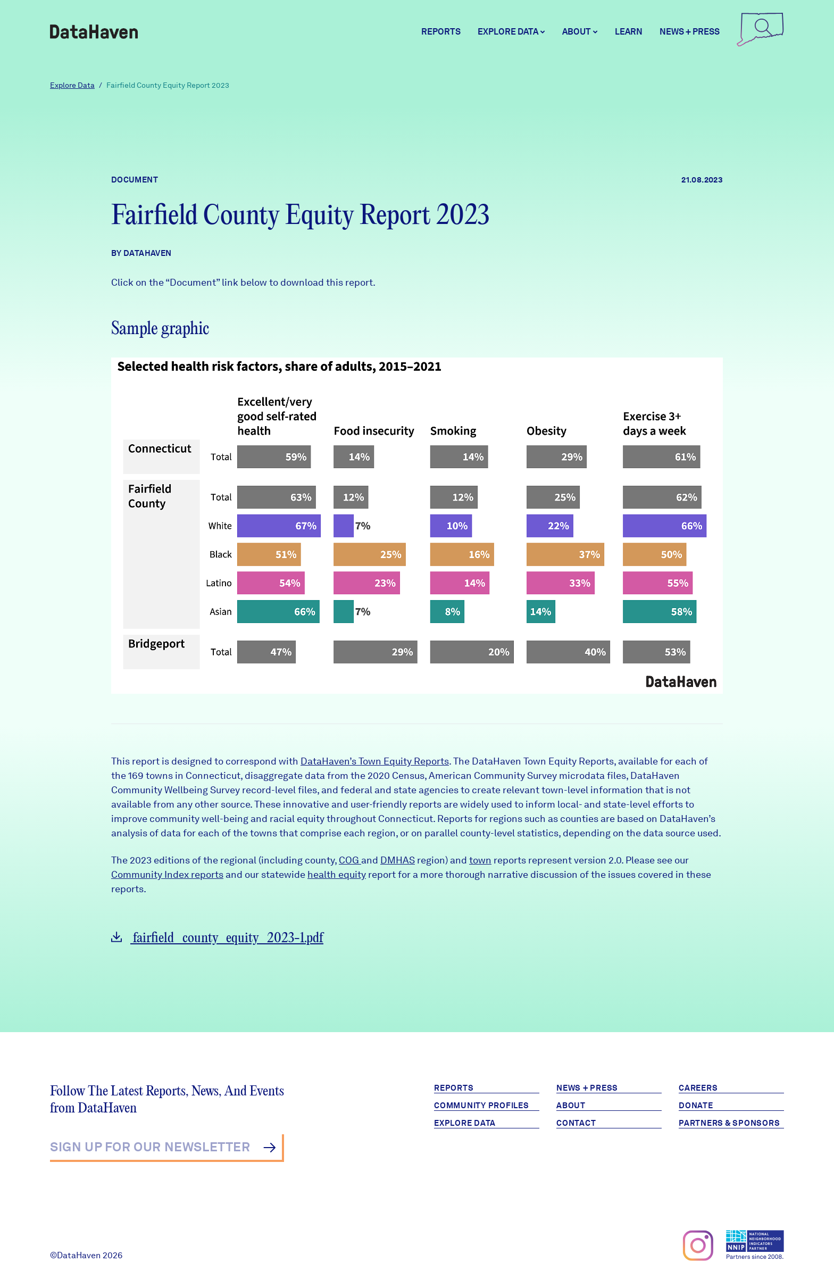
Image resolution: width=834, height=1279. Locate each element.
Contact (576, 1123)
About (571, 1105)
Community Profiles (481, 1105)
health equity (336, 874)
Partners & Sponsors (729, 1123)
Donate (696, 1105)
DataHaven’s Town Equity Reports (375, 761)
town (480, 860)
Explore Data (72, 85)
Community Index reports (167, 874)
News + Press (690, 32)
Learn (629, 32)
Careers (698, 1088)
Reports (441, 32)
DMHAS (397, 860)
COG (350, 860)
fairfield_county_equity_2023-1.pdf (217, 938)
